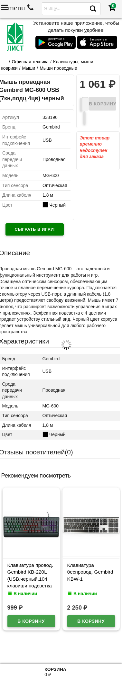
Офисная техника (30, 61)
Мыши (28, 68)
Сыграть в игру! (34, 229)
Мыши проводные (58, 68)
